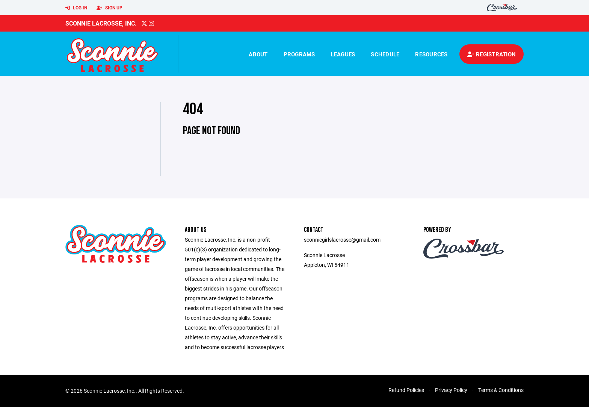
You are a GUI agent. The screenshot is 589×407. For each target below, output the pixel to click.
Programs (299, 54)
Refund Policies (406, 389)
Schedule (385, 54)
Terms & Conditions (501, 389)
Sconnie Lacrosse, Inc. (101, 23)
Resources (431, 54)
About (258, 54)
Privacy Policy (451, 389)
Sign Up (109, 8)
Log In (76, 8)
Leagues (343, 54)
